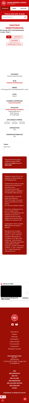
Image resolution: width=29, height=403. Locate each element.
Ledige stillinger (14, 341)
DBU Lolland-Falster (14, 383)
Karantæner (14, 40)
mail (13, 163)
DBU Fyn (14, 376)
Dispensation (14, 128)
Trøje (7, 121)
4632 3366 (8, 165)
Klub (14, 81)
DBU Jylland (14, 378)
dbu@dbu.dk (15, 363)
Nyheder (14, 334)
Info (9, 37)
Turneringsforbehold (14, 134)
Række (14, 87)
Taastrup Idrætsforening (14, 83)
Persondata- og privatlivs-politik (14, 392)
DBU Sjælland (15, 385)
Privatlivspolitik (14, 344)
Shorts (14, 121)
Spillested (14, 107)
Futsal (14, 388)
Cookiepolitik (15, 346)
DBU (14, 371)
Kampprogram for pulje (14, 44)
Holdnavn (14, 74)
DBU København (14, 380)
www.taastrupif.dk (14, 103)
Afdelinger (14, 336)
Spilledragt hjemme (14, 120)
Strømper (22, 121)
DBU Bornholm (14, 373)
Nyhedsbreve (14, 332)
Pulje (15, 94)
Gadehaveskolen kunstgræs (15, 109)
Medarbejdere (14, 339)
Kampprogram (17, 37)
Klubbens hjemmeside (14, 101)
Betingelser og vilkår (14, 349)
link (6, 225)
